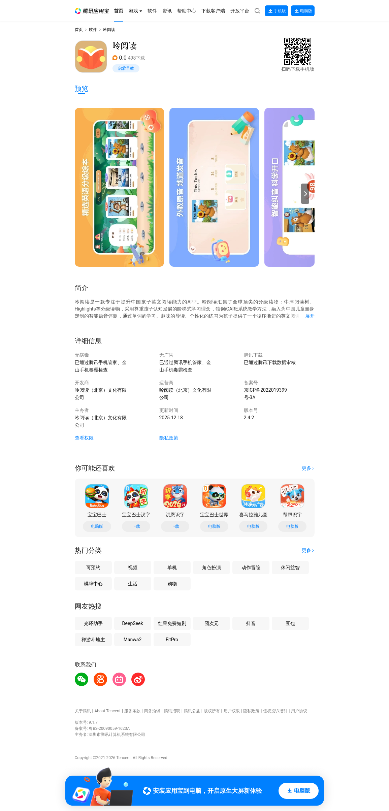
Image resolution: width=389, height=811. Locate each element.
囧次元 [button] (211, 623)
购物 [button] (172, 583)
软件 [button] (93, 29)
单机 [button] (172, 567)
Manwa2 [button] (133, 639)
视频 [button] (132, 567)
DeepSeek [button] (132, 623)
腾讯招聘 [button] (172, 711)
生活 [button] (132, 583)
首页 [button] (79, 29)
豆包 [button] (290, 623)
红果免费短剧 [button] (172, 623)
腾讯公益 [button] (192, 711)
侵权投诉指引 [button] (275, 711)
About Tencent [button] (107, 711)
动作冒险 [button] (250, 567)
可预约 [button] (93, 567)
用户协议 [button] (299, 711)
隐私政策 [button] (168, 438)
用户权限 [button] (232, 711)
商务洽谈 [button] (152, 711)
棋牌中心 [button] (93, 583)
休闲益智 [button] (290, 567)
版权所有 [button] (212, 711)
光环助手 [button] (93, 623)
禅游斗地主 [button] (93, 639)
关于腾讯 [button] (83, 711)
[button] (92, 11)
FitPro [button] (172, 639)
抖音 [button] (251, 623)
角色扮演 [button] (211, 567)
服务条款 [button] (132, 711)
